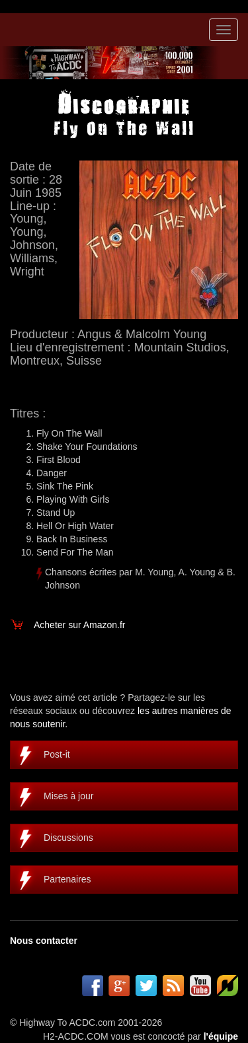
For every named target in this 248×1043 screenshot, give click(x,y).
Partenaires (67, 879)
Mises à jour (68, 796)
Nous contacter (43, 940)
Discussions (68, 837)
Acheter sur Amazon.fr (80, 625)
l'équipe (221, 1036)
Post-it (57, 754)
